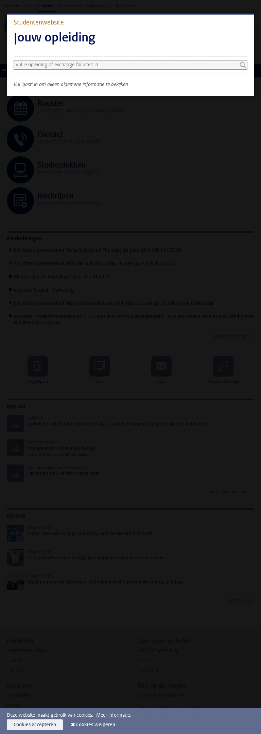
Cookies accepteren (35, 724)
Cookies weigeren (95, 724)
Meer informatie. (113, 715)
